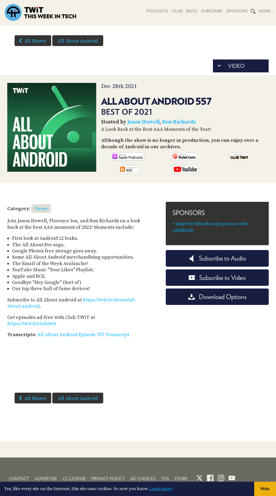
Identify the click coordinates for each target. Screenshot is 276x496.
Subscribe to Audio (217, 258)
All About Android (78, 41)
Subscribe (211, 11)
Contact (19, 478)
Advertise (46, 478)
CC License (74, 478)
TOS (165, 478)
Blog (191, 11)
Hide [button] (265, 488)
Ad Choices (143, 478)
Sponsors (237, 11)
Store (181, 478)
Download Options (217, 297)
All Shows (31, 40)
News (41, 209)
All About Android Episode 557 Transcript (83, 335)
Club (177, 11)
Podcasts (157, 11)
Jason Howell (143, 122)
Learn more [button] (161, 488)
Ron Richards (179, 122)
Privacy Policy (108, 478)
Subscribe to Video (217, 278)
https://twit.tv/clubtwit (31, 324)
